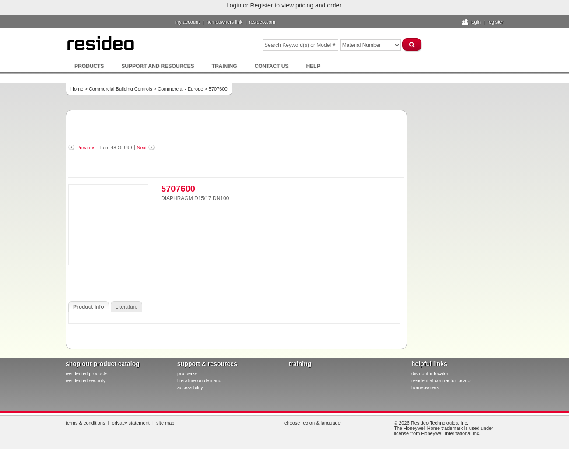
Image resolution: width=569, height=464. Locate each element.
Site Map (165, 422)
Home (76, 88)
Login (476, 22)
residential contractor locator (441, 380)
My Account (187, 22)
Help (313, 66)
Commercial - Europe (180, 88)
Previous (86, 147)
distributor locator (429, 373)
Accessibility (190, 387)
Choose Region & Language (312, 422)
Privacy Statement (131, 422)
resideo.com (262, 22)
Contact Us (272, 66)
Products (89, 66)
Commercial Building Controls (120, 88)
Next (142, 147)
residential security (85, 380)
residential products (86, 373)
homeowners (425, 387)
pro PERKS (187, 373)
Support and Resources (157, 66)
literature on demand (199, 380)
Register (495, 22)
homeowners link (224, 22)
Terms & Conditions (85, 422)
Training (224, 66)
